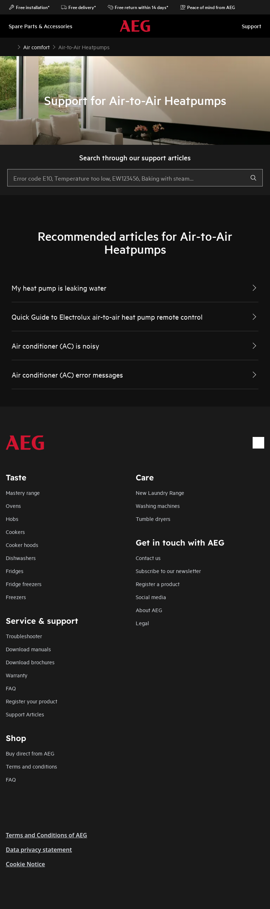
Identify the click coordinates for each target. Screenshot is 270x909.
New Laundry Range (160, 492)
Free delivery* (78, 7)
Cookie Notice (25, 864)
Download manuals (28, 648)
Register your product (31, 701)
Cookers (15, 531)
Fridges (15, 570)
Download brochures (30, 661)
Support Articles (25, 714)
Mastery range (23, 492)
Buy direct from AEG (30, 753)
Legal (142, 622)
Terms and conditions (31, 766)
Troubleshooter (24, 635)
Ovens (13, 505)
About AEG (149, 609)
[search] (253, 177)
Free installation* (29, 7)
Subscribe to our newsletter (168, 570)
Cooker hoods (22, 544)
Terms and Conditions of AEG (46, 835)
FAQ (11, 688)
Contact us (148, 557)
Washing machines (158, 505)
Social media (151, 596)
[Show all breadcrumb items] (11, 46)
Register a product (158, 583)
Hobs (12, 518)
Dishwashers (21, 557)
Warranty (17, 675)
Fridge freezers (24, 583)
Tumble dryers (153, 518)
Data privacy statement (39, 850)
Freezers (16, 596)
